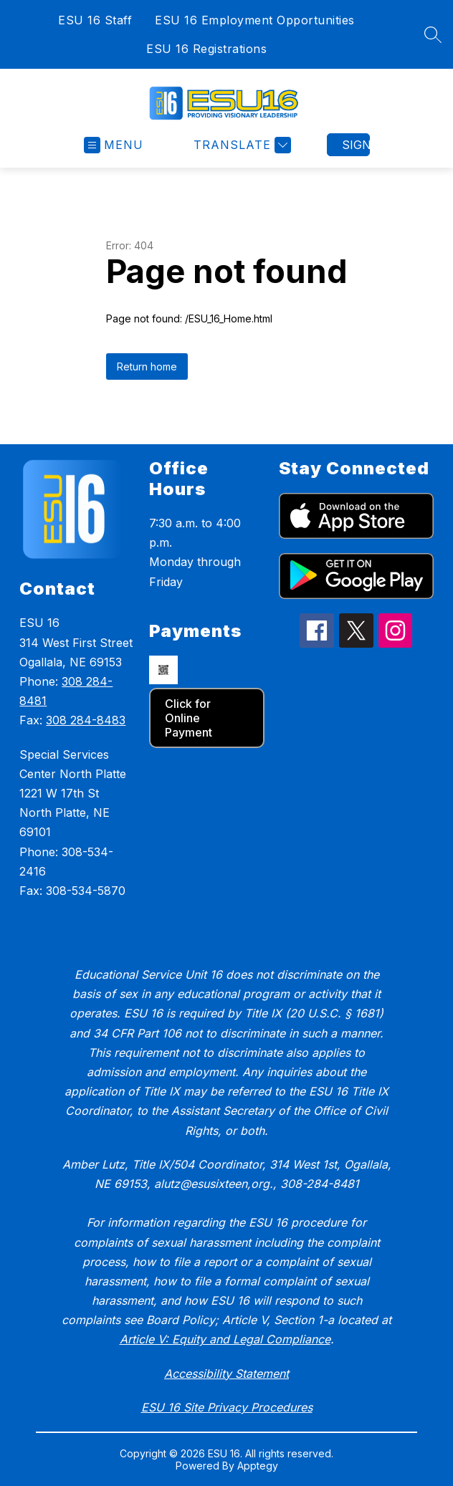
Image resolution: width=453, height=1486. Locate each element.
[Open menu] (113, 145)
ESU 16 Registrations (206, 49)
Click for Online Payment (188, 717)
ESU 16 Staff (95, 20)
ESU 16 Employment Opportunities (255, 20)
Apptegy (257, 1465)
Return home (147, 366)
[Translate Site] (240, 145)
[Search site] (433, 34)
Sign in (356, 145)
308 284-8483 (85, 720)
